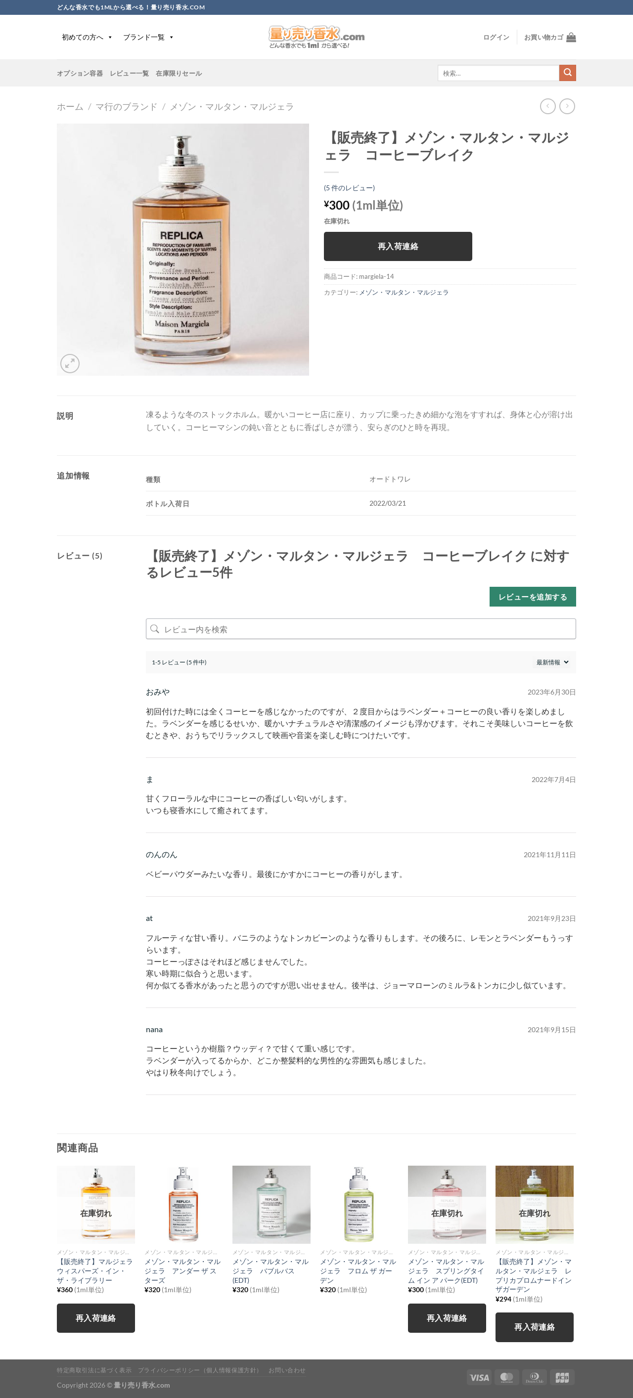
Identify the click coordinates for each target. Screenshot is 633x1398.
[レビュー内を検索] (361, 628)
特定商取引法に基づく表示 (94, 1370)
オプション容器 (80, 73)
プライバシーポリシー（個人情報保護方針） (200, 1370)
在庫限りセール (179, 73)
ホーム (70, 106)
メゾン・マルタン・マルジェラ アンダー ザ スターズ (182, 1270)
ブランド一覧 (149, 37)
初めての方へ (87, 37)
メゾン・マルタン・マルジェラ (232, 106)
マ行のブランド (126, 106)
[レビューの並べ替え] (551, 662)
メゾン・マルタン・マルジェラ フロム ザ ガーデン (358, 1270)
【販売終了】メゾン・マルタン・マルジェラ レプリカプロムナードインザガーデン (534, 1275)
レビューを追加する (532, 596)
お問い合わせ (287, 1370)
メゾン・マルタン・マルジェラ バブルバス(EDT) (270, 1270)
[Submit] (567, 73)
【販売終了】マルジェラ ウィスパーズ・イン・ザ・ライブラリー (96, 1270)
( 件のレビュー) (349, 187)
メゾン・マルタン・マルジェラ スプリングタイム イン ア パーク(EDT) (446, 1270)
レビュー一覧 (129, 73)
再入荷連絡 (398, 246)
